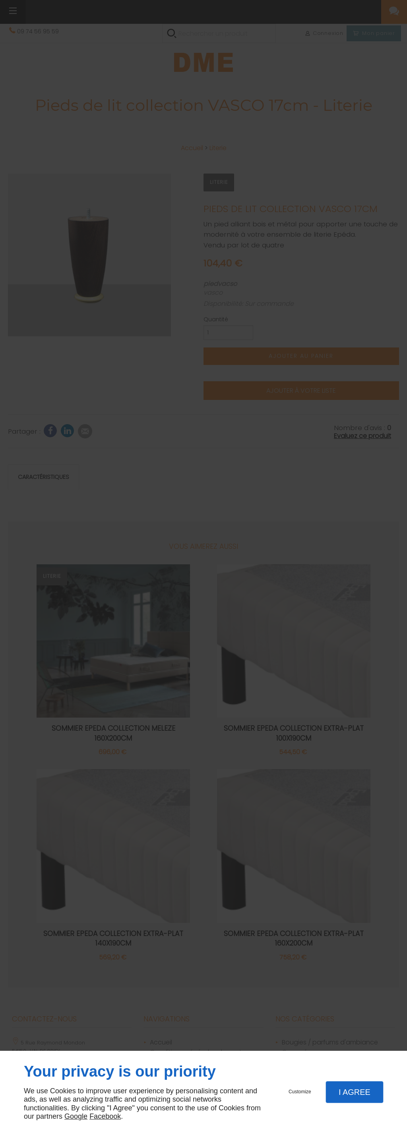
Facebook (105, 1116)
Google (75, 1116)
